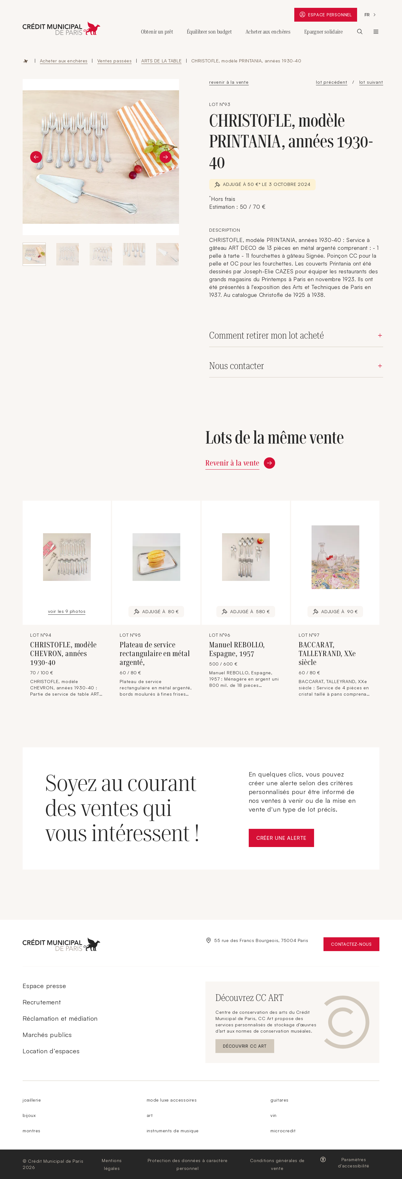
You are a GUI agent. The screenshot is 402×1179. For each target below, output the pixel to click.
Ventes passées (114, 60)
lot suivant (371, 82)
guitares (279, 1100)
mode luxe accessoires (172, 1100)
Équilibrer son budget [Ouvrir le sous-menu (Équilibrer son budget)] (209, 32)
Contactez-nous (355, 946)
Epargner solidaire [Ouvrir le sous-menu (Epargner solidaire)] (323, 32)
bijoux (29, 1115)
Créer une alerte (285, 840)
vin (273, 1115)
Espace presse (44, 986)
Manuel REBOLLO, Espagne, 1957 (237, 649)
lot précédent (331, 82)
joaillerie (32, 1100)
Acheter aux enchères (64, 60)
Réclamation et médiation (60, 1018)
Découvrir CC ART (248, 1047)
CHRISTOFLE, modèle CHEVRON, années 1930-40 (63, 653)
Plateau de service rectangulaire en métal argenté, (155, 653)
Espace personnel (328, 15)
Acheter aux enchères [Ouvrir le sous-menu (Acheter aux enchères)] (268, 32)
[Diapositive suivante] (165, 157)
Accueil (26, 61)
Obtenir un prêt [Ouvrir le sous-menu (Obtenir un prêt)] (157, 32)
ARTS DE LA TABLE (161, 60)
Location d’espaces (51, 1051)
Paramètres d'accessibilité (353, 1162)
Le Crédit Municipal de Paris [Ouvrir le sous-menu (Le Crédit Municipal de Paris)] (375, 31)
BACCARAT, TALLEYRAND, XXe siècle (327, 653)
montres (32, 1130)
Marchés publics (47, 1035)
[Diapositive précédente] (36, 157)
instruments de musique (173, 1130)
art (150, 1115)
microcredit (283, 1130)
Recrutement (42, 1002)
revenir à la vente (229, 82)
